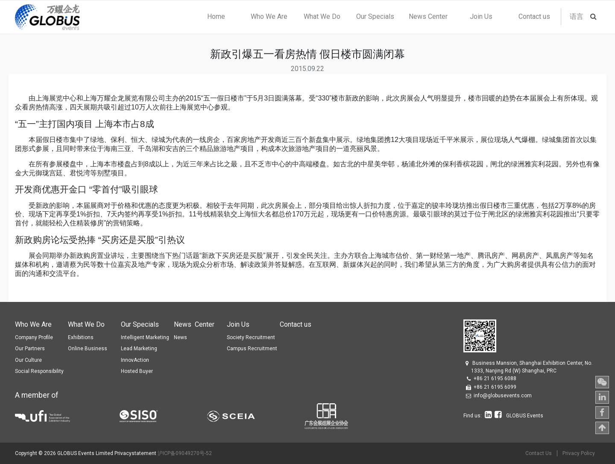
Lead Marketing (139, 349)
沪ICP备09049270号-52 (185, 453)
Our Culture (28, 360)
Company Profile (34, 337)
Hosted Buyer (137, 371)
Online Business (87, 349)
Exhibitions (81, 337)
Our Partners (30, 349)
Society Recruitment (251, 337)
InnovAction (135, 360)
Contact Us (538, 453)
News (180, 337)
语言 (576, 16)
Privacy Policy (578, 453)
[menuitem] (215, 16)
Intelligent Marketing (145, 337)
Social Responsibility (39, 371)
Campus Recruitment (252, 349)
